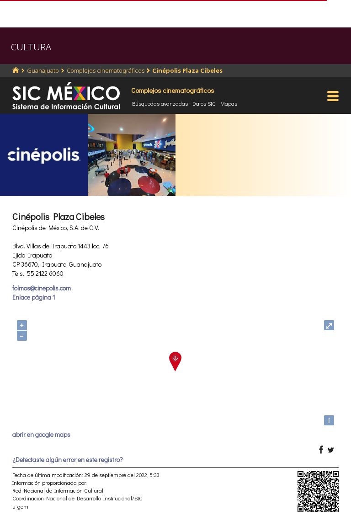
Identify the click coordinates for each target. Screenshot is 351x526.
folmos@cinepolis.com (41, 288)
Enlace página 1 (33, 297)
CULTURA (31, 47)
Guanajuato (43, 70)
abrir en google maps (41, 434)
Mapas (228, 103)
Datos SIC (204, 103)
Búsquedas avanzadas (160, 103)
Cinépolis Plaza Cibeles (187, 70)
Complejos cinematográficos (105, 70)
